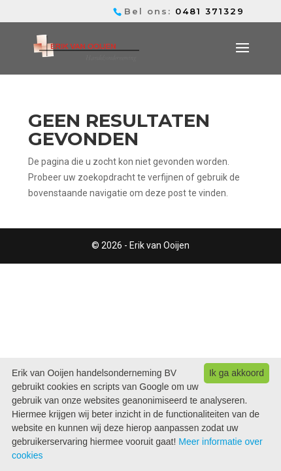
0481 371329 (209, 11)
